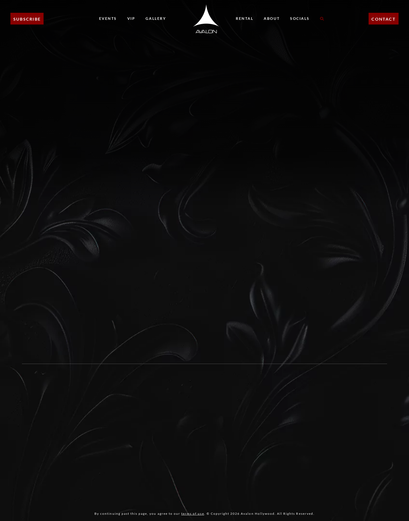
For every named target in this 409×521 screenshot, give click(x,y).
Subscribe (27, 18)
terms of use (192, 514)
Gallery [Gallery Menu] (156, 18)
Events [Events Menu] (108, 18)
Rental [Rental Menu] (244, 18)
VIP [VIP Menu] (131, 18)
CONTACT (383, 18)
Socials (300, 18)
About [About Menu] (272, 18)
